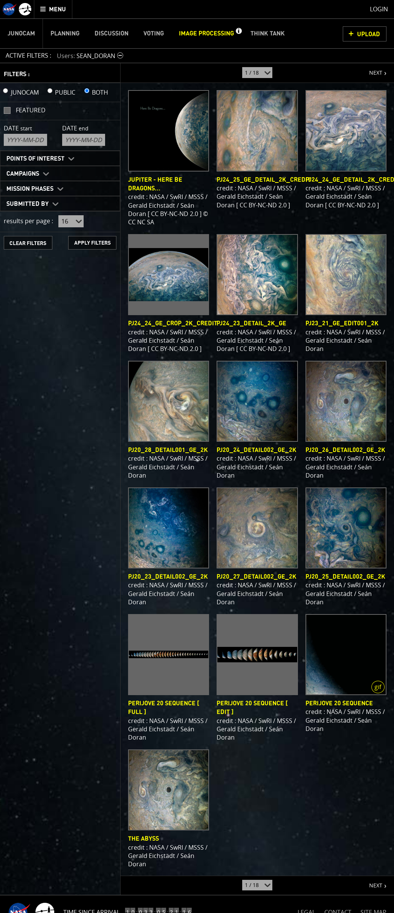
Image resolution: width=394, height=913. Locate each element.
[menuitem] (53, 9)
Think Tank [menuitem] (267, 34)
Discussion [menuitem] (111, 34)
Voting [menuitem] (154, 34)
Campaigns (22, 174)
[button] (238, 33)
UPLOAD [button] (368, 34)
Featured (31, 110)
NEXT (372, 69)
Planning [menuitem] (64, 34)
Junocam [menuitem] (21, 34)
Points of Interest (35, 159)
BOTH (100, 92)
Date (18, 128)
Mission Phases (29, 189)
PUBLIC (65, 92)
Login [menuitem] (379, 9)
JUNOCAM (25, 92)
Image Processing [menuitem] (206, 34)
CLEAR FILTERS (27, 243)
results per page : (28, 221)
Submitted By (27, 204)
